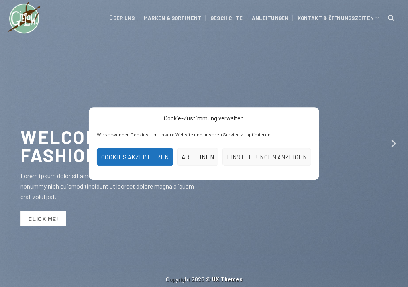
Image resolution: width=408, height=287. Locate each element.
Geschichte (226, 18)
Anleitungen (270, 18)
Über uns (122, 18)
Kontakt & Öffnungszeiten (338, 18)
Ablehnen (198, 157)
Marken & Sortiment (173, 18)
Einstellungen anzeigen (267, 157)
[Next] (393, 143)
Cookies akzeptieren (135, 157)
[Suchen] (391, 18)
